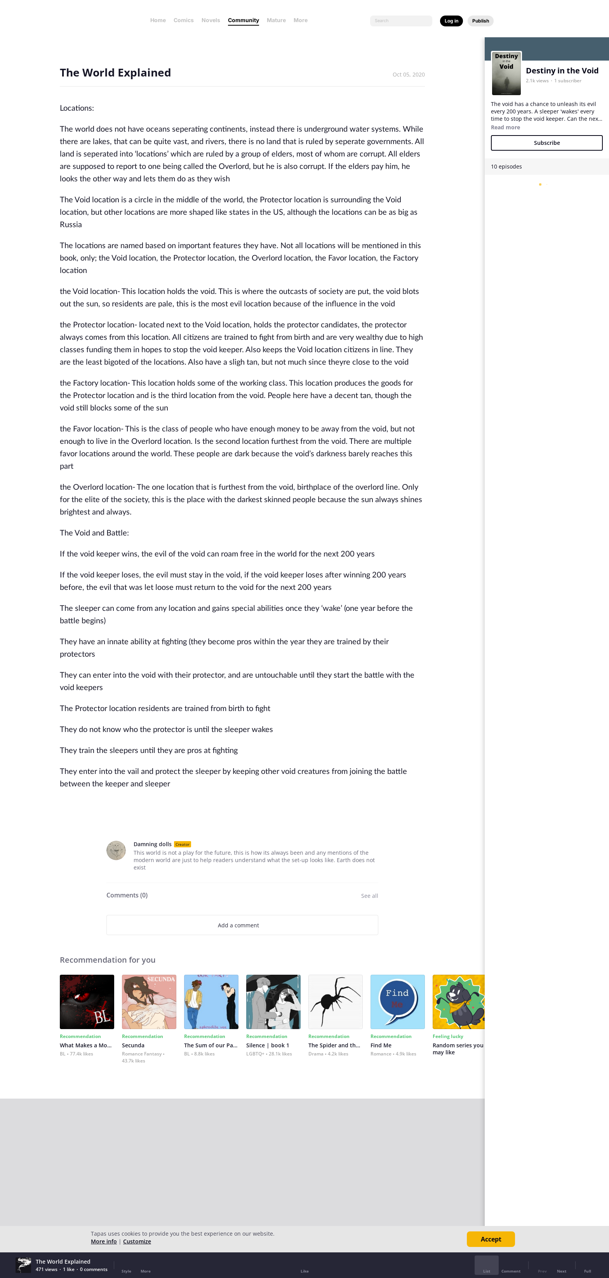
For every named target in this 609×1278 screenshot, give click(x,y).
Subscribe (547, 142)
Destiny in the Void (562, 70)
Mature (276, 20)
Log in (451, 21)
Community (243, 20)
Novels (211, 20)
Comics (184, 20)
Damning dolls (153, 844)
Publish (480, 21)
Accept (491, 1239)
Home (158, 20)
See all (369, 895)
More (303, 20)
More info (104, 1241)
